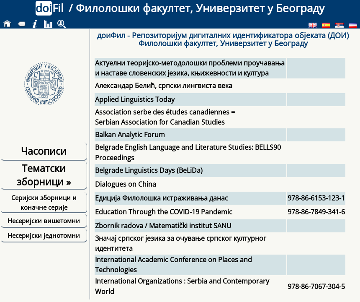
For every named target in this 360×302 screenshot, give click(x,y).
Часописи (44, 151)
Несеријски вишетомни (44, 220)
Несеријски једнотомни (44, 235)
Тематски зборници (44, 174)
